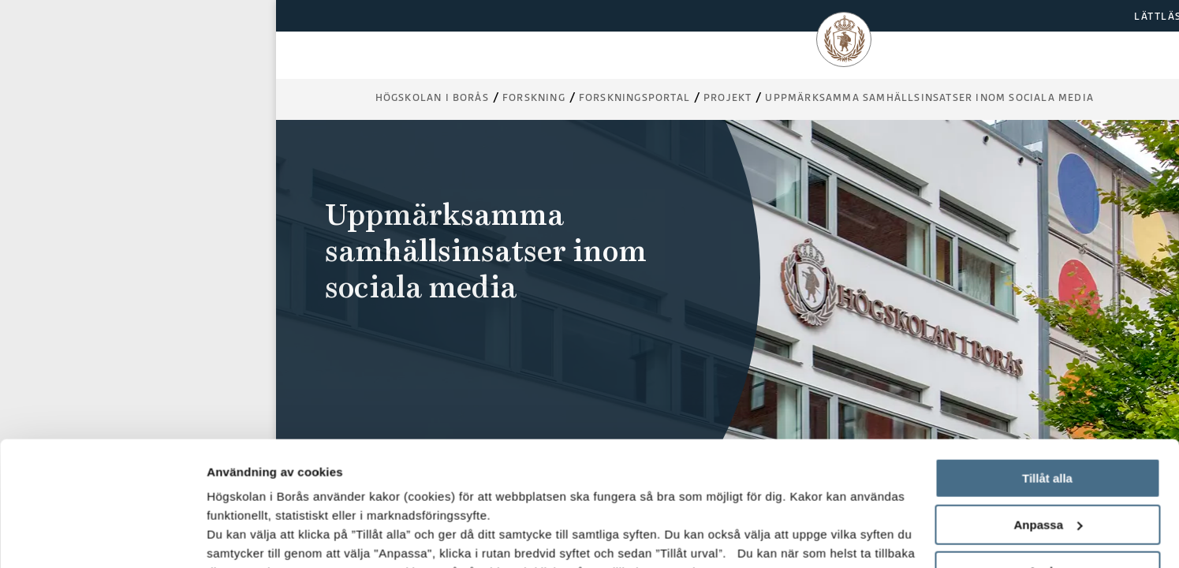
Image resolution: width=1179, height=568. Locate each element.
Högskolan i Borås (432, 97)
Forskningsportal (634, 97)
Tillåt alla (1047, 361)
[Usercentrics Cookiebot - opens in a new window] (102, 537)
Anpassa (1047, 408)
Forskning (533, 97)
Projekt (727, 97)
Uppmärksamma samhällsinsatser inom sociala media (929, 97)
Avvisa (1047, 454)
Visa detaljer (242, 537)
